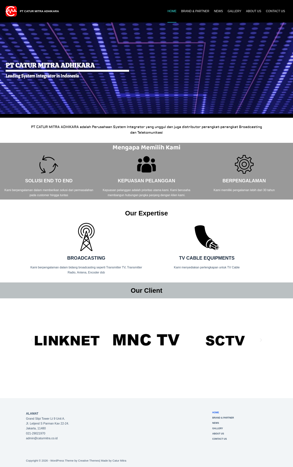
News (218, 11)
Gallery (234, 11)
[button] (32, 339)
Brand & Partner (195, 11)
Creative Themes (88, 460)
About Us (253, 11)
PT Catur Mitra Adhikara (39, 11)
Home (171, 11)
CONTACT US (275, 11)
